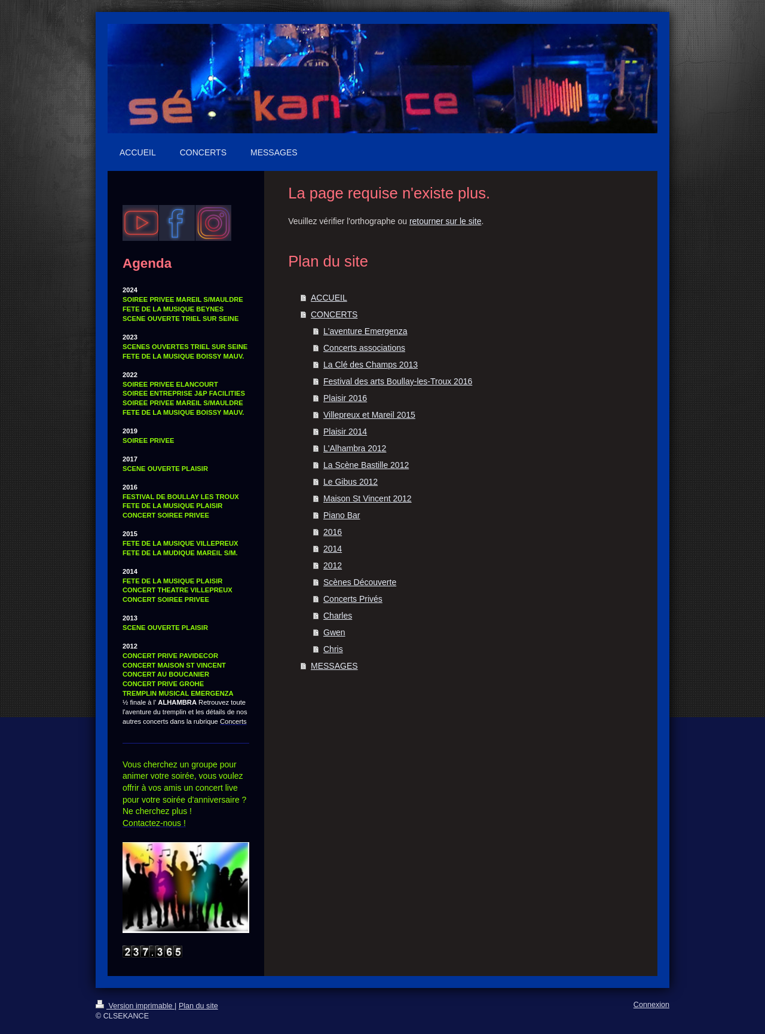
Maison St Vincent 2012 (367, 498)
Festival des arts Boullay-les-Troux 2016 (397, 381)
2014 (332, 548)
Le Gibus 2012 (350, 482)
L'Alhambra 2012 (354, 448)
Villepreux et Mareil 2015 (369, 415)
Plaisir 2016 (345, 398)
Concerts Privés (352, 599)
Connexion (651, 1005)
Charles (337, 615)
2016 (332, 532)
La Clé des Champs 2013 (370, 364)
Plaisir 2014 (345, 431)
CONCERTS (334, 314)
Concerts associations (364, 348)
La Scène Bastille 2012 (366, 465)
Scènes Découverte (359, 582)
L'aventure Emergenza (365, 331)
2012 (332, 565)
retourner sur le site (445, 221)
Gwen (334, 632)
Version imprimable (135, 1006)
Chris (333, 649)
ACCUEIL (329, 297)
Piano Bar (341, 515)
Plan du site (198, 1006)
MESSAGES (334, 666)
